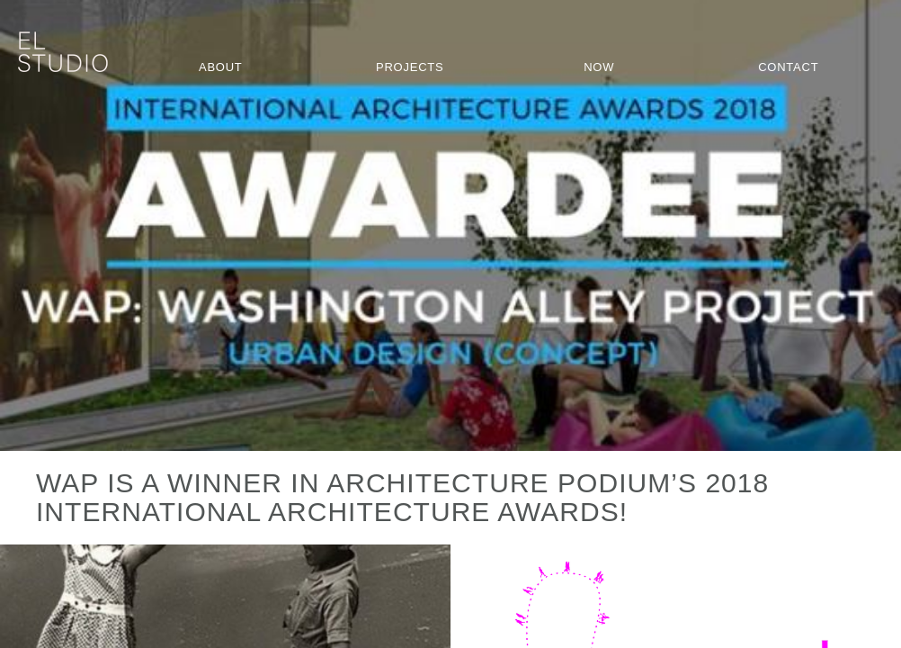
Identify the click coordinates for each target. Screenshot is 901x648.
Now (599, 67)
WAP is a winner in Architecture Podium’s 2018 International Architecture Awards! (402, 497)
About (221, 67)
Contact (788, 67)
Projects (409, 67)
